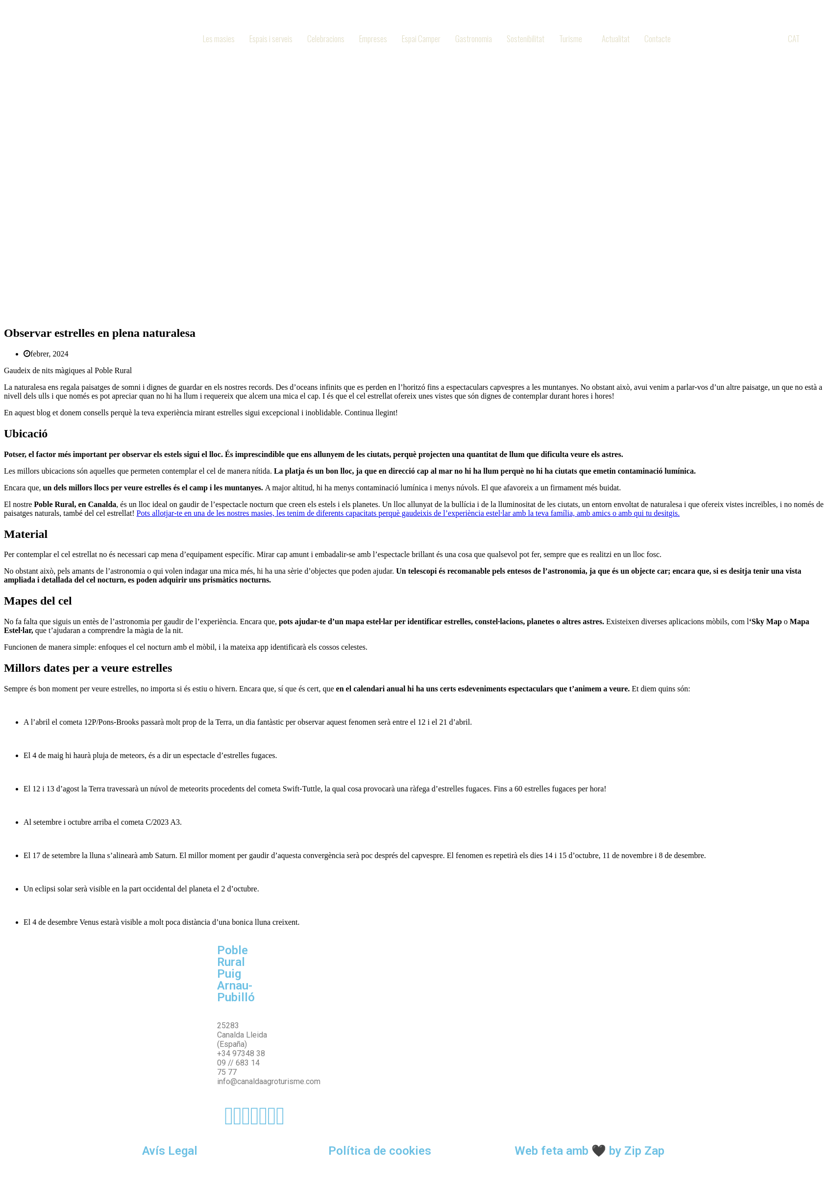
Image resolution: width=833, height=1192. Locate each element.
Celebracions (325, 38)
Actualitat (616, 38)
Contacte (657, 38)
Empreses (373, 38)
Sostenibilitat (525, 38)
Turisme (570, 38)
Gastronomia (473, 38)
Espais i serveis (271, 38)
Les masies (219, 38)
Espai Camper (421, 38)
